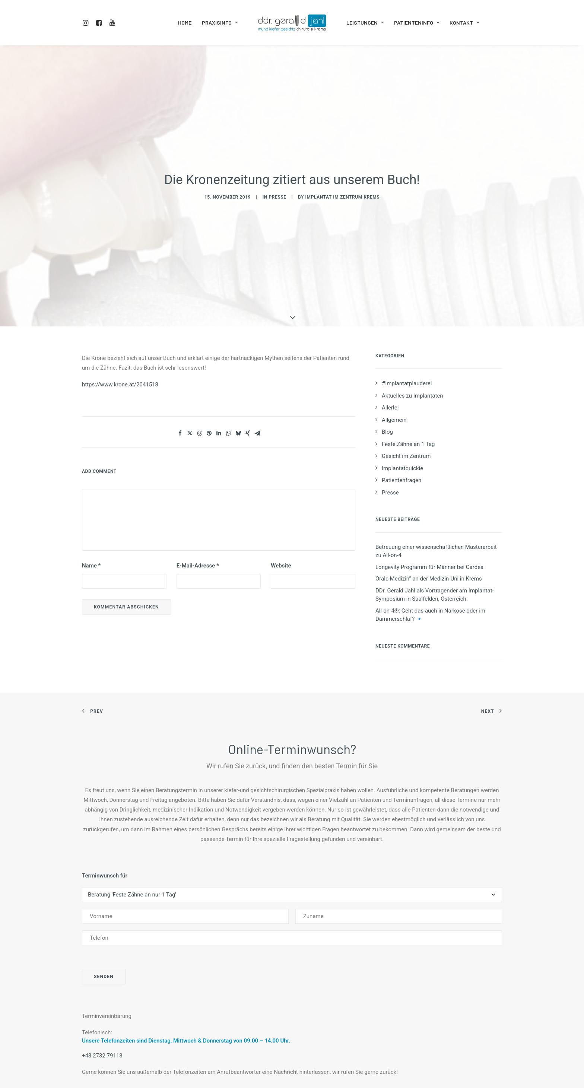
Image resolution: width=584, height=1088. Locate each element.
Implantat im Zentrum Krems (342, 171)
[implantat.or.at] (291, 22)
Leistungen (365, 22)
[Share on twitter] (189, 381)
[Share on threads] (199, 381)
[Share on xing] (247, 381)
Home (184, 22)
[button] (87, 22)
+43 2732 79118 (102, 1003)
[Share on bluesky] (238, 381)
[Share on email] (257, 381)
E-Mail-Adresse (198, 513)
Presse (277, 171)
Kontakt (464, 22)
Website (281, 513)
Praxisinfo (220, 22)
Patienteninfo (416, 22)
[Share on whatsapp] (228, 381)
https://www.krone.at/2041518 (120, 332)
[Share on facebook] (179, 381)
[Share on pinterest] (208, 381)
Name (91, 513)
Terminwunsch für (104, 823)
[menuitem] (87, 22)
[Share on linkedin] (218, 381)
